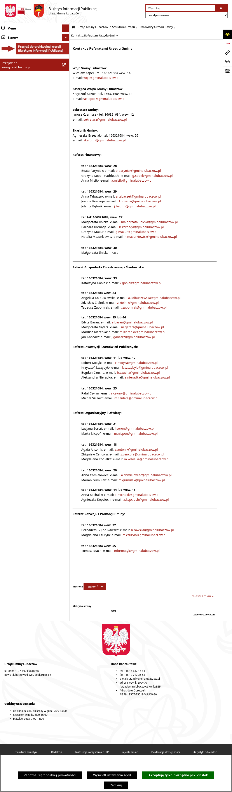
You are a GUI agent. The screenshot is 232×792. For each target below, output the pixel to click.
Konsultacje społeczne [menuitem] (18, 327)
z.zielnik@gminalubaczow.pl (138, 302)
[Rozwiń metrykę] (95, 586)
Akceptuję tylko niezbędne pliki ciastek (178, 775)
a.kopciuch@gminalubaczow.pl (146, 499)
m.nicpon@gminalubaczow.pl (136, 433)
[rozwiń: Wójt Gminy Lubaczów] (66, 61)
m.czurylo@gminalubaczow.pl (144, 535)
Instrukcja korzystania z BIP (92, 752)
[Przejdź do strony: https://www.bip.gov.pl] (227, 43)
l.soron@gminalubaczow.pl (135, 428)
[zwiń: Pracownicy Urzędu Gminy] (66, 179)
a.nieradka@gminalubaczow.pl (147, 377)
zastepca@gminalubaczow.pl (104, 99)
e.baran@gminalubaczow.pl (132, 322)
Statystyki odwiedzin (205, 752)
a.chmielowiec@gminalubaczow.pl (146, 475)
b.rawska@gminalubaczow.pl (152, 530)
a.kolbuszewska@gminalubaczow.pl (154, 298)
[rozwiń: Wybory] (66, 334)
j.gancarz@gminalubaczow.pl (133, 337)
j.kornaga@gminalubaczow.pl (139, 201)
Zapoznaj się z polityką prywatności (50, 775)
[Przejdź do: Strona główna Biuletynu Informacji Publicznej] (73, 27)
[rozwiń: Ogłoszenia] (66, 319)
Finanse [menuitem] (7, 273)
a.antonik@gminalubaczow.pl (136, 449)
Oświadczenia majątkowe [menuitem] (20, 266)
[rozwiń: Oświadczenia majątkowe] (66, 265)
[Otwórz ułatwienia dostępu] (227, 34)
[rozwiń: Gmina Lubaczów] (66, 39)
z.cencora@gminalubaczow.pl (142, 454)
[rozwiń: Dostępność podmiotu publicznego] (66, 231)
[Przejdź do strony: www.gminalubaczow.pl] (227, 52)
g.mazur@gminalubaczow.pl (136, 232)
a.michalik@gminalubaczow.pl (137, 495)
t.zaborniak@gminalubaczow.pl (143, 307)
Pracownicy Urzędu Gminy (156, 27)
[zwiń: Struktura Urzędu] (66, 97)
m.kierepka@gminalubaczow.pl (143, 332)
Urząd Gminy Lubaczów (92, 27)
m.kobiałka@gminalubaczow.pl (146, 459)
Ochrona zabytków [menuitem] (15, 296)
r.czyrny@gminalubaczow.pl (131, 393)
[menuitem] (35, 84)
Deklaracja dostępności (165, 752)
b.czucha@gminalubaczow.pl (138, 372)
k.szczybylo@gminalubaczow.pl (145, 367)
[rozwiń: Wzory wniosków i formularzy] (66, 252)
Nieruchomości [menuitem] (13, 312)
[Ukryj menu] (66, 28)
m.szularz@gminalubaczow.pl (135, 398)
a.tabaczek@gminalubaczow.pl (138, 196)
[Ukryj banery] (66, 344)
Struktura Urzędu (123, 27)
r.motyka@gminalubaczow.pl (136, 363)
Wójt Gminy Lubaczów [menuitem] (18, 61)
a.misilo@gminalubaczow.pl (131, 180)
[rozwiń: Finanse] (66, 273)
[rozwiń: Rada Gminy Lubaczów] (66, 50)
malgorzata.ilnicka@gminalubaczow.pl (149, 222)
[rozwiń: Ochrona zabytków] (66, 296)
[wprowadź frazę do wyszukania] (180, 8)
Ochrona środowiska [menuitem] (16, 289)
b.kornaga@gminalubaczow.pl (141, 227)
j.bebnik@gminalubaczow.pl (135, 206)
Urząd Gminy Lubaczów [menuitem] (19, 72)
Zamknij (116, 785)
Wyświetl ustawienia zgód (112, 775)
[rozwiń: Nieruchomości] (66, 311)
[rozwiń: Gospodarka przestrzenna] (66, 281)
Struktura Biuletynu (26, 752)
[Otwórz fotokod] (227, 70)
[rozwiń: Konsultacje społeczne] (66, 327)
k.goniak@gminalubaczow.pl (141, 283)
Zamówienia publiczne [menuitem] (18, 304)
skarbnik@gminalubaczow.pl (105, 140)
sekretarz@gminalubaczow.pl (105, 119)
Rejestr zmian (130, 752)
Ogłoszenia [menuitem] (10, 319)
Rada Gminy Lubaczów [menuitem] (18, 50)
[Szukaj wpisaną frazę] (222, 8)
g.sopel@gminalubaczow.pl (152, 176)
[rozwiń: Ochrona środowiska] (66, 288)
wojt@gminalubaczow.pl (101, 78)
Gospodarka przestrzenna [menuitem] (20, 281)
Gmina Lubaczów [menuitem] (14, 39)
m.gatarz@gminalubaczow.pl (142, 327)
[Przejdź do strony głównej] (51, 10)
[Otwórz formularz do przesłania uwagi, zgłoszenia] (227, 61)
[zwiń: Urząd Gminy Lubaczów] (66, 72)
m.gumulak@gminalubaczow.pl (142, 480)
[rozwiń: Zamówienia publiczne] (66, 304)
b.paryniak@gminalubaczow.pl (138, 170)
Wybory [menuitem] (7, 335)
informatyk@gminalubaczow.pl (137, 551)
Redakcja (56, 752)
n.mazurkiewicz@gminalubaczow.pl (150, 236)
